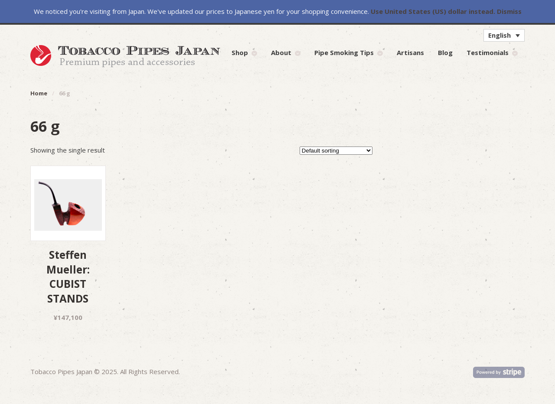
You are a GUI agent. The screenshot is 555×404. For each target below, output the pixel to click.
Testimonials (488, 52)
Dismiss (509, 11)
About (281, 52)
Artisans (410, 52)
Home (38, 93)
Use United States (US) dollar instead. (433, 11)
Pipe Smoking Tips (344, 52)
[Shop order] (336, 151)
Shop (240, 52)
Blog (445, 52)
